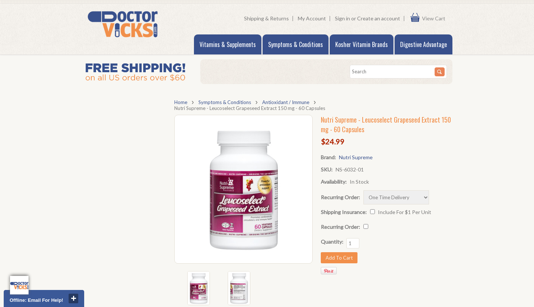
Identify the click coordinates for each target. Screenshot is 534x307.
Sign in (342, 18)
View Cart (435, 18)
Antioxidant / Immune (285, 102)
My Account (312, 18)
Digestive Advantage (423, 44)
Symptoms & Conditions (295, 44)
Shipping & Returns (266, 18)
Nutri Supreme (356, 157)
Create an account (378, 18)
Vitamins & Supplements (228, 44)
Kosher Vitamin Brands (361, 44)
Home (180, 102)
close (73, 298)
